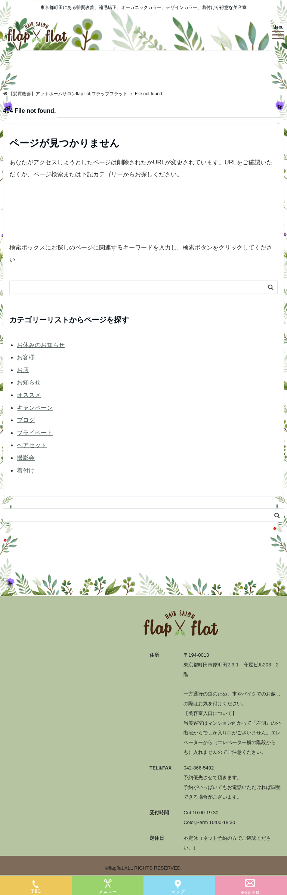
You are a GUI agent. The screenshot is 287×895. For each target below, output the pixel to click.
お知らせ (29, 382)
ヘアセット (32, 445)
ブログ (26, 420)
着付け (26, 470)
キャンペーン (35, 408)
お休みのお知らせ (41, 345)
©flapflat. (114, 868)
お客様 (26, 357)
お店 (23, 370)
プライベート (35, 433)
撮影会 (26, 458)
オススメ (29, 395)
